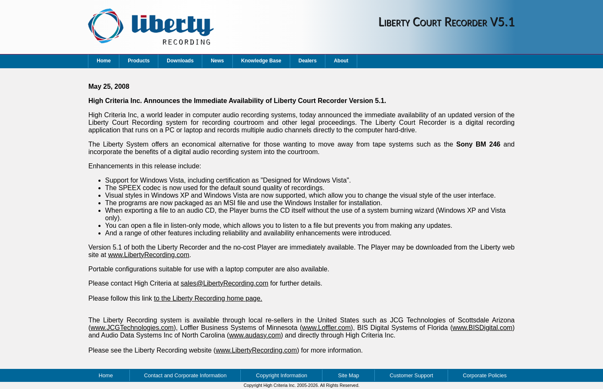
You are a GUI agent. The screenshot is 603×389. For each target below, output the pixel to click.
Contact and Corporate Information (185, 375)
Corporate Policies (485, 375)
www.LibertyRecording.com (148, 254)
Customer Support (411, 375)
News (217, 61)
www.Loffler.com (326, 327)
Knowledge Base (261, 61)
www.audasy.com (255, 335)
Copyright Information (281, 375)
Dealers (308, 61)
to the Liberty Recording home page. (208, 298)
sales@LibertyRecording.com (224, 283)
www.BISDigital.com (483, 327)
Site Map (348, 375)
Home (104, 61)
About (341, 61)
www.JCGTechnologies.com (131, 327)
